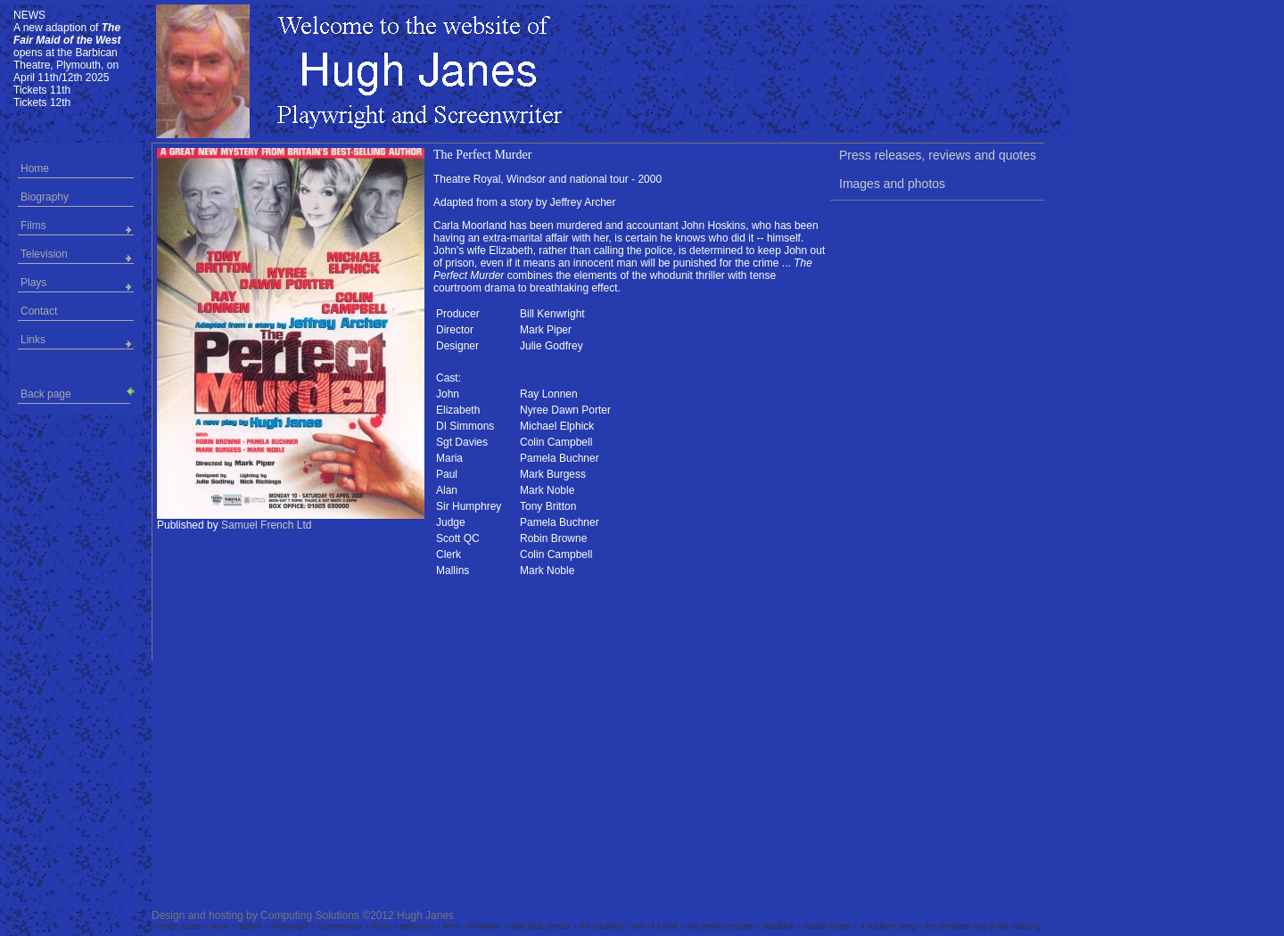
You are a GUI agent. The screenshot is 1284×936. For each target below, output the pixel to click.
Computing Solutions (309, 915)
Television (44, 254)
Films (33, 225)
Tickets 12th (41, 102)
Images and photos (892, 184)
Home (35, 168)
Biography (45, 197)
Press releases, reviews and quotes (937, 155)
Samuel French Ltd (266, 525)
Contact (39, 311)
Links (33, 339)
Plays (33, 282)
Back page (75, 392)
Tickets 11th (41, 90)
